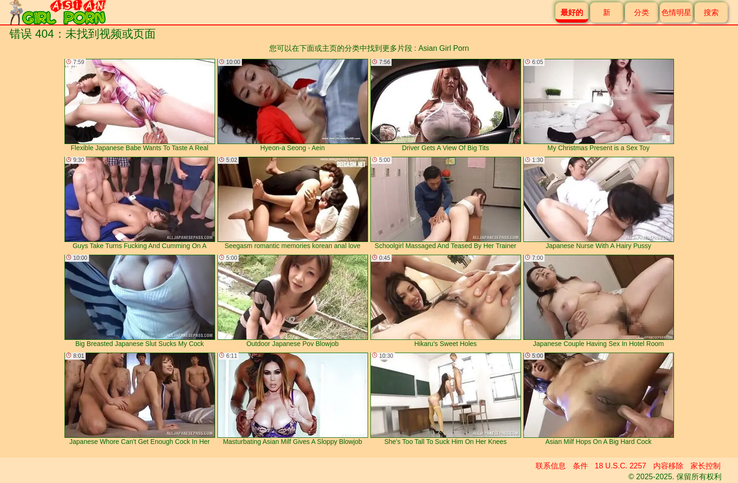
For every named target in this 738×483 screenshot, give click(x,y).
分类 (641, 12)
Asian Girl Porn (443, 48)
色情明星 (676, 12)
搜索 (711, 12)
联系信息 (551, 466)
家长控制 (705, 466)
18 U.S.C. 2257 (620, 466)
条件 (580, 466)
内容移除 (668, 466)
